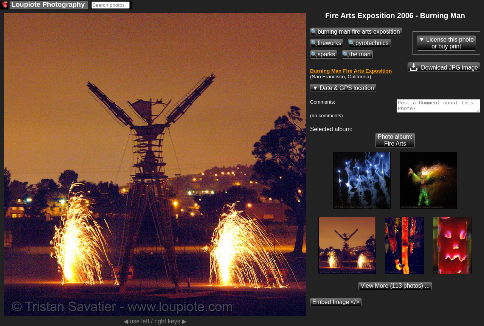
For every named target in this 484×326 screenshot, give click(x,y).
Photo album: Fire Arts (395, 142)
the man (360, 54)
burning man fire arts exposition (359, 31)
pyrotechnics (372, 43)
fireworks (329, 43)
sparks (326, 54)
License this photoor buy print (450, 43)
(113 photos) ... (395, 288)
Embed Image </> (335, 304)
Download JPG (444, 67)
